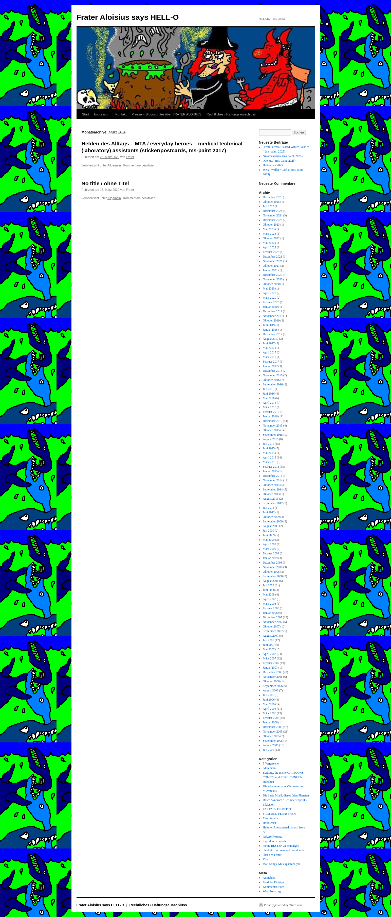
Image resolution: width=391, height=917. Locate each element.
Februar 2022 (271, 252)
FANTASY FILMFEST (277, 809)
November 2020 (273, 279)
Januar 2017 (270, 366)
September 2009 (273, 521)
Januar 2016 (270, 416)
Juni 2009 (269, 535)
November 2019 (273, 316)
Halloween (269, 823)
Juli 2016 (268, 389)
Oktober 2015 (271, 430)
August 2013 (270, 498)
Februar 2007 (271, 663)
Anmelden (269, 877)
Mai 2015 (268, 453)
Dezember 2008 (272, 562)
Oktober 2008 (271, 571)
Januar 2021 (270, 270)
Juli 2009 (268, 530)
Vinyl (266, 859)
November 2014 (273, 480)
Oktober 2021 (271, 265)
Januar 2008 (270, 613)
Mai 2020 (268, 288)
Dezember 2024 (272, 211)
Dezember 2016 (272, 370)
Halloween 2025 (273, 165)
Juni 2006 (269, 699)
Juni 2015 (269, 448)
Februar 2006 (271, 718)
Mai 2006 (268, 704)
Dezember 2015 (272, 421)
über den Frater (272, 855)
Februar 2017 (271, 361)
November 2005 (273, 731)
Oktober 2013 (271, 494)
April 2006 (269, 708)
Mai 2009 (268, 539)
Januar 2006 (270, 722)
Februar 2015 (271, 466)
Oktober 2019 (271, 320)
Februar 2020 (271, 302)
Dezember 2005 (272, 727)
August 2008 (270, 581)
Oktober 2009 (271, 517)
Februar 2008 (271, 608)
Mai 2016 (268, 398)
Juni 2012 (269, 512)
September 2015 (273, 434)
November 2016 (273, 375)
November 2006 (273, 676)
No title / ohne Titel (105, 183)
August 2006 (270, 690)
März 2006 (269, 713)
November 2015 (273, 425)
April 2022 (269, 247)
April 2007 (269, 654)
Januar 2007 (270, 667)
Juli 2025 (268, 206)
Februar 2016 (271, 412)
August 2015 (270, 439)
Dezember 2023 (272, 220)
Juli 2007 (268, 640)
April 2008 (269, 599)
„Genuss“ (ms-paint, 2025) (279, 160)
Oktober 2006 (271, 681)
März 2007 (269, 658)
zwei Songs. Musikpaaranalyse (281, 864)
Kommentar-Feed (273, 887)
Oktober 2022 (271, 238)
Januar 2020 (270, 307)
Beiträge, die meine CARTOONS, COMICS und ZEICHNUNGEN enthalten (283, 777)
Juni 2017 (269, 343)
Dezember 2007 (272, 617)
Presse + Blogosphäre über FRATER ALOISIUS (166, 114)
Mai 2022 (268, 243)
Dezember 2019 (272, 311)
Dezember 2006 (272, 672)
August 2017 (270, 339)
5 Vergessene (271, 763)
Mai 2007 (268, 649)
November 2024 (273, 215)
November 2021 (273, 261)
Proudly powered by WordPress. (283, 905)
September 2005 (273, 740)
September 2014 (273, 489)
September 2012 (273, 503)
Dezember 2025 (272, 197)
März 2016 (269, 407)
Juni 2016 (269, 393)
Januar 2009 (270, 558)
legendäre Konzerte (275, 841)
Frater (130, 157)
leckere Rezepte (272, 836)
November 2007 (273, 622)
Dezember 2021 (272, 256)
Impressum (102, 114)
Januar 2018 (270, 329)
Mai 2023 (268, 229)
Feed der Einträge (273, 882)
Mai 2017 (268, 348)
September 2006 (273, 686)
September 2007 (273, 631)
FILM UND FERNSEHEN (279, 814)
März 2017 (269, 357)
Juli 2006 (268, 695)
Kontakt (120, 114)
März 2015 (269, 462)
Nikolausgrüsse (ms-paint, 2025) (283, 156)
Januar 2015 (270, 471)
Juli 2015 (268, 444)
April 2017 (269, 352)
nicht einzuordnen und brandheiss (283, 850)
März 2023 (269, 233)
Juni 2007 (269, 645)
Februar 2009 (271, 553)
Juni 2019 (269, 325)
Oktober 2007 (271, 626)
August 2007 (270, 635)
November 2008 (273, 567)
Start (85, 114)
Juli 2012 (268, 508)
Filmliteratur (270, 818)
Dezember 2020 (272, 275)
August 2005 (270, 745)
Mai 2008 (268, 594)
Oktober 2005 (271, 736)
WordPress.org (272, 891)
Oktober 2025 (271, 201)
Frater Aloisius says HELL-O (128, 17)
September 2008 (273, 576)
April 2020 (269, 293)
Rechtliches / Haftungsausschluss (231, 114)
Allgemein (114, 165)
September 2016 (273, 384)
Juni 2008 (269, 590)
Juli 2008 (268, 585)
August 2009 (270, 526)
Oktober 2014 (271, 485)
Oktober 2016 (271, 380)
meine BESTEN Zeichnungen (281, 845)
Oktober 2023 (271, 224)
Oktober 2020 (271, 284)
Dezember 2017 (272, 334)
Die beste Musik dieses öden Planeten (286, 795)
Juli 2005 (268, 750)
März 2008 (269, 603)
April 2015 (269, 457)
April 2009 (269, 544)
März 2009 (269, 549)
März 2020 (269, 297)
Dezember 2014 (272, 476)
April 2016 (269, 402)
